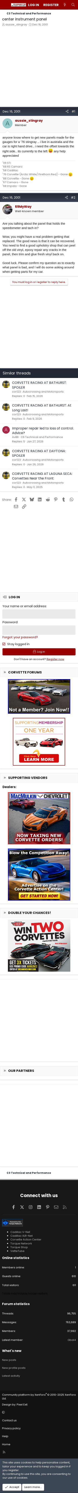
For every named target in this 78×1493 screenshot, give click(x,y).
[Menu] (5, 5)
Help (5, 1436)
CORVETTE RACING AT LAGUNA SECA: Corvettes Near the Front (42, 476)
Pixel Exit (22, 1405)
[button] (38, 1413)
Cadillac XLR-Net (21, 1236)
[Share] (67, 111)
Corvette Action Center (25, 1239)
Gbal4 (72, 1340)
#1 (73, 111)
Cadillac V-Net (20, 1232)
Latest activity (11, 1376)
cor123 (16, 392)
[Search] (73, 5)
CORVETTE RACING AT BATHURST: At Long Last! (41, 407)
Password (9, 622)
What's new (11, 1351)
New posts (9, 1360)
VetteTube (17, 1251)
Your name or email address (24, 606)
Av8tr (15, 437)
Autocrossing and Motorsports (43, 392)
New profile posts (14, 1368)
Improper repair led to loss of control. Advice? (43, 430)
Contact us (9, 1420)
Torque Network (21, 1243)
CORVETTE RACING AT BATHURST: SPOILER (39, 385)
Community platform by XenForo (39, 1396)
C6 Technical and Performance (42, 437)
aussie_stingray (16, 24)
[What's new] (65, 5)
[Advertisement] (39, 68)
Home (6, 1444)
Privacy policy (11, 1428)
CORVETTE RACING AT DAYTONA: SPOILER (39, 453)
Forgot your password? (20, 637)
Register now (55, 659)
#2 (73, 197)
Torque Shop (19, 1247)
